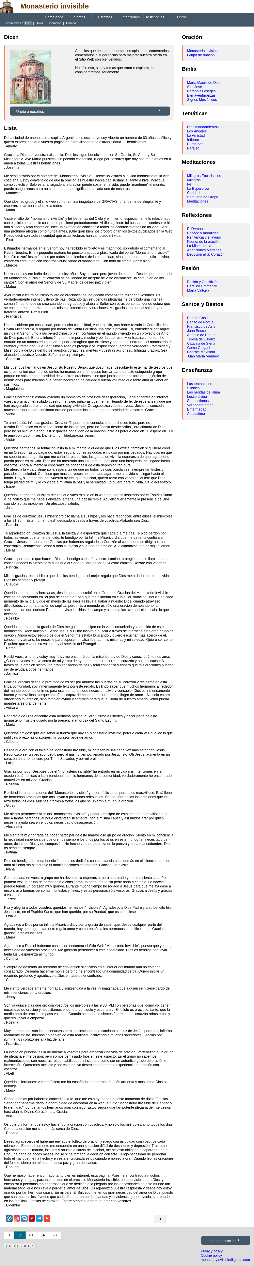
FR (54, 1235)
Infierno (193, 140)
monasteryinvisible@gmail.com (225, 1260)
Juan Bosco (196, 331)
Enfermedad (197, 409)
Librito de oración (222, 1241)
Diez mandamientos (203, 127)
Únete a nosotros (30, 112)
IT (9, 1235)
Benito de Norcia (200, 322)
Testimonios (156, 17)
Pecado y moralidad (203, 233)
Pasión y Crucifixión (203, 282)
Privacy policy (212, 1251)
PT (31, 1235)
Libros (182, 17)
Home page (54, 17)
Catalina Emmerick (202, 286)
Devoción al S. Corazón (206, 254)
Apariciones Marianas (204, 250)
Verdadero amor (200, 405)
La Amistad (196, 135)
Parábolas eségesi (202, 91)
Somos (79, 17)
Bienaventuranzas (201, 95)
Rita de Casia (198, 318)
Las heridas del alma (203, 392)
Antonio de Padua (201, 335)
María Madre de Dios (203, 83)
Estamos (105, 17)
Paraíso (193, 148)
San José (194, 87)
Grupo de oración (201, 55)
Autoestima (196, 414)
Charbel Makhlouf (201, 352)
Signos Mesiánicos (202, 100)
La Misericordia (199, 246)
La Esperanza (198, 189)
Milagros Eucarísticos (204, 176)
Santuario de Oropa (202, 197)
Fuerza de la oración (203, 242)
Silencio (193, 388)
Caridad (193, 193)
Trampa (71, 23)
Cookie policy (211, 1255)
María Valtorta (198, 290)
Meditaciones (197, 201)
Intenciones (131, 17)
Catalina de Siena (201, 343)
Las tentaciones (199, 384)
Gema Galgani (198, 348)
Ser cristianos (198, 401)
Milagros (194, 180)
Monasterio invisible (203, 51)
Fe (189, 184)
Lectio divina (197, 397)
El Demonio (196, 229)
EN (43, 1235)
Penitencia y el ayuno (204, 237)
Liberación (54, 23)
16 (160, 1219)
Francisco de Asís (201, 326)
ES (20, 1235)
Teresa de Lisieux (201, 339)
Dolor (40, 23)
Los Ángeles (197, 131)
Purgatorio (195, 144)
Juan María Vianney (203, 356)
